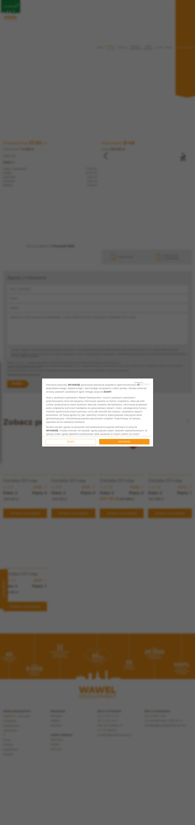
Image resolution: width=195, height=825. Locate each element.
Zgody (71, 441)
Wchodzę (124, 441)
